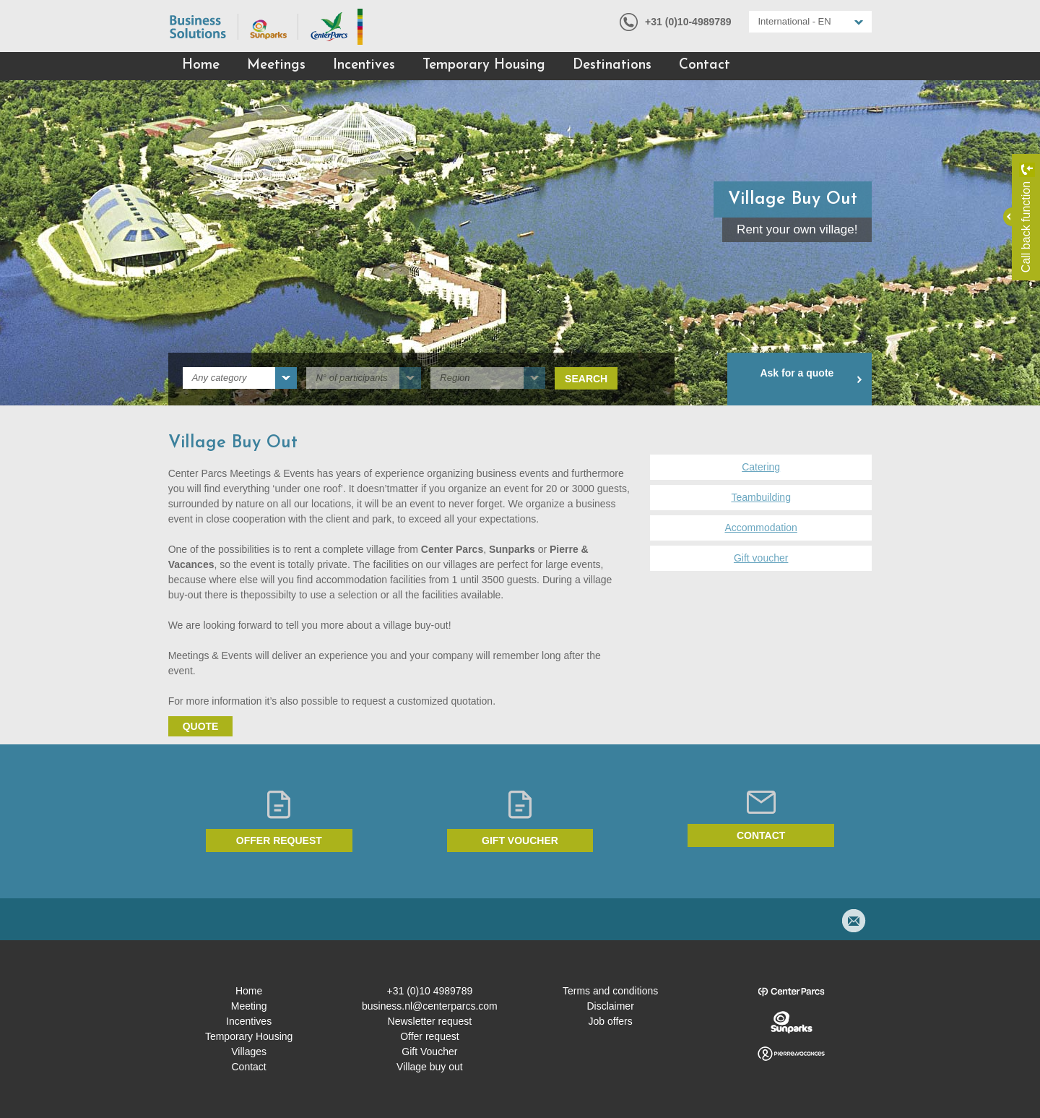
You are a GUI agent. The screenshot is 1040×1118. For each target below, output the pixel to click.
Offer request (279, 840)
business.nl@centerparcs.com (430, 1006)
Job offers (611, 1021)
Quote (201, 726)
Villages (248, 1051)
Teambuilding (761, 497)
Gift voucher (761, 558)
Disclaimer (609, 1006)
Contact (704, 65)
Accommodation (760, 527)
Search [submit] (586, 378)
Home (201, 65)
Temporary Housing (483, 65)
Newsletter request (430, 1021)
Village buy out (429, 1066)
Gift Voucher (429, 1051)
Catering (761, 467)
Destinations (612, 65)
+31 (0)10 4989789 (430, 991)
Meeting (249, 1006)
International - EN (794, 21)
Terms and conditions (610, 991)
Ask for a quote (796, 373)
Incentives (364, 65)
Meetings (276, 65)
